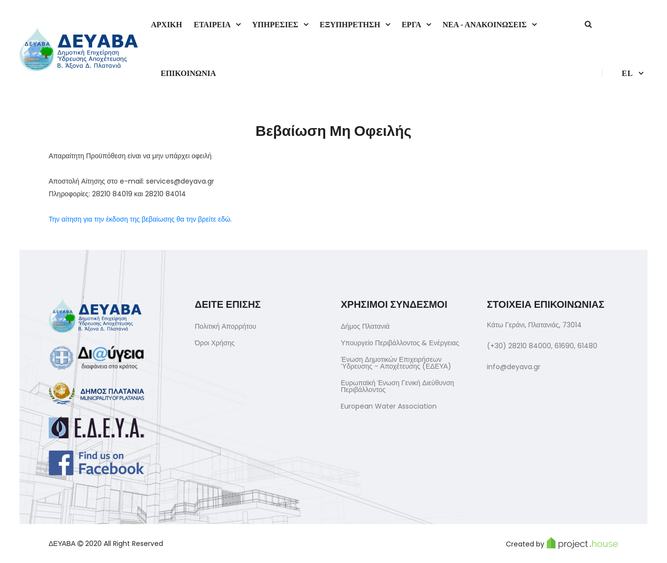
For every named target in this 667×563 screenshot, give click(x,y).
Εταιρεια (212, 24)
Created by (562, 543)
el (627, 73)
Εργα (411, 24)
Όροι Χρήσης (215, 342)
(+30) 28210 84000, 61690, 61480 (542, 346)
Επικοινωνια (188, 73)
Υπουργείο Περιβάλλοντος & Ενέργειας (400, 342)
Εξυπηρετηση (350, 24)
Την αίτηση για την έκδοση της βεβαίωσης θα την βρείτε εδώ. (140, 219)
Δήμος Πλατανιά (365, 326)
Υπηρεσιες (275, 24)
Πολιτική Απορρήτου (225, 326)
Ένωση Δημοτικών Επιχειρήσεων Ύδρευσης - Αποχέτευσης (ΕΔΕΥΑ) (396, 363)
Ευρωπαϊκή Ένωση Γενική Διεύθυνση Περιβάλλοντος (397, 386)
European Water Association (389, 406)
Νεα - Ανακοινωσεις (485, 24)
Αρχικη (166, 24)
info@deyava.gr (513, 367)
